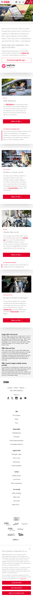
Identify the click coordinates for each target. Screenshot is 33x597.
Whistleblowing (16, 433)
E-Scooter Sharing (13, 188)
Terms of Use (16, 458)
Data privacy (16, 462)
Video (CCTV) (16, 505)
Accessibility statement (16, 444)
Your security (16, 489)
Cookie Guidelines (16, 465)
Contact (9, 388)
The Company (16, 415)
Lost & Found (16, 479)
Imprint (22, 388)
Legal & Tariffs (16, 450)
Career (16, 419)
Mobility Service (16, 475)
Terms (16, 388)
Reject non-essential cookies (16, 593)
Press (16, 423)
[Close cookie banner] (30, 549)
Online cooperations (16, 483)
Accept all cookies (16, 583)
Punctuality (16, 436)
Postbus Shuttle (14, 311)
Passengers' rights (16, 454)
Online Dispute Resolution (16, 440)
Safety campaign (16, 493)
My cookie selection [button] (16, 390)
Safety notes (16, 497)
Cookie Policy (23, 578)
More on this (16, 121)
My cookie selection (16, 588)
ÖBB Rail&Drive (10, 104)
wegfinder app (25, 53)
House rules (16, 501)
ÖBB (16, 411)
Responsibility (16, 429)
